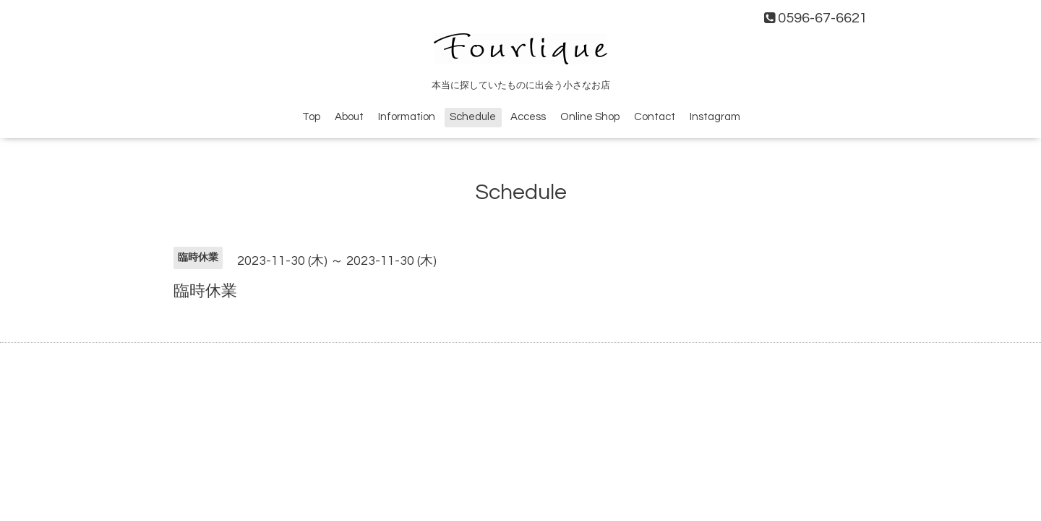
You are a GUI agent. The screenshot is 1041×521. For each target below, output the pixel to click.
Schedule (473, 116)
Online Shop (590, 116)
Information (406, 116)
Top (311, 116)
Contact (654, 116)
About (349, 116)
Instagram (715, 116)
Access (528, 116)
